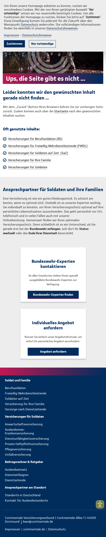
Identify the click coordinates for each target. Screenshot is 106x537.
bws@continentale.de (38, 521)
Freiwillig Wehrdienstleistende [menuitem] (25, 393)
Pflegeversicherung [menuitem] (18, 449)
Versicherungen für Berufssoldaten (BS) (35, 139)
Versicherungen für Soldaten (27, 167)
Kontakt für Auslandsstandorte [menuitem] (26, 500)
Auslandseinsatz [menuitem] (16, 469)
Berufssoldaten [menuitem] (15, 388)
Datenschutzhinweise (36, 35)
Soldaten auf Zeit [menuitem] (17, 398)
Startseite (61, 111)
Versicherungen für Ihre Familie (29, 160)
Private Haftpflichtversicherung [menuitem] (26, 444)
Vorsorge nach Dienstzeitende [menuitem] (25, 409)
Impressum (11, 35)
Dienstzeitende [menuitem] (15, 480)
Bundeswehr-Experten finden (53, 294)
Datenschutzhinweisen (62, 28)
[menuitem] (55, 380)
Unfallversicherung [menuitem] (18, 454)
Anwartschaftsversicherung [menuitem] (24, 424)
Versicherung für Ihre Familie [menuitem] (24, 404)
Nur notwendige (42, 44)
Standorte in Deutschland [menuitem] (22, 495)
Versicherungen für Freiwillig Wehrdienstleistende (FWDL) (48, 146)
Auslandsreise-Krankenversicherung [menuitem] (19, 431)
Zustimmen (14, 44)
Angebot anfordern (53, 351)
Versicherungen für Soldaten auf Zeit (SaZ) (38, 153)
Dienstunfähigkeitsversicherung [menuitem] (27, 438)
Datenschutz (29, 24)
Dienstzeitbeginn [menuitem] (16, 475)
